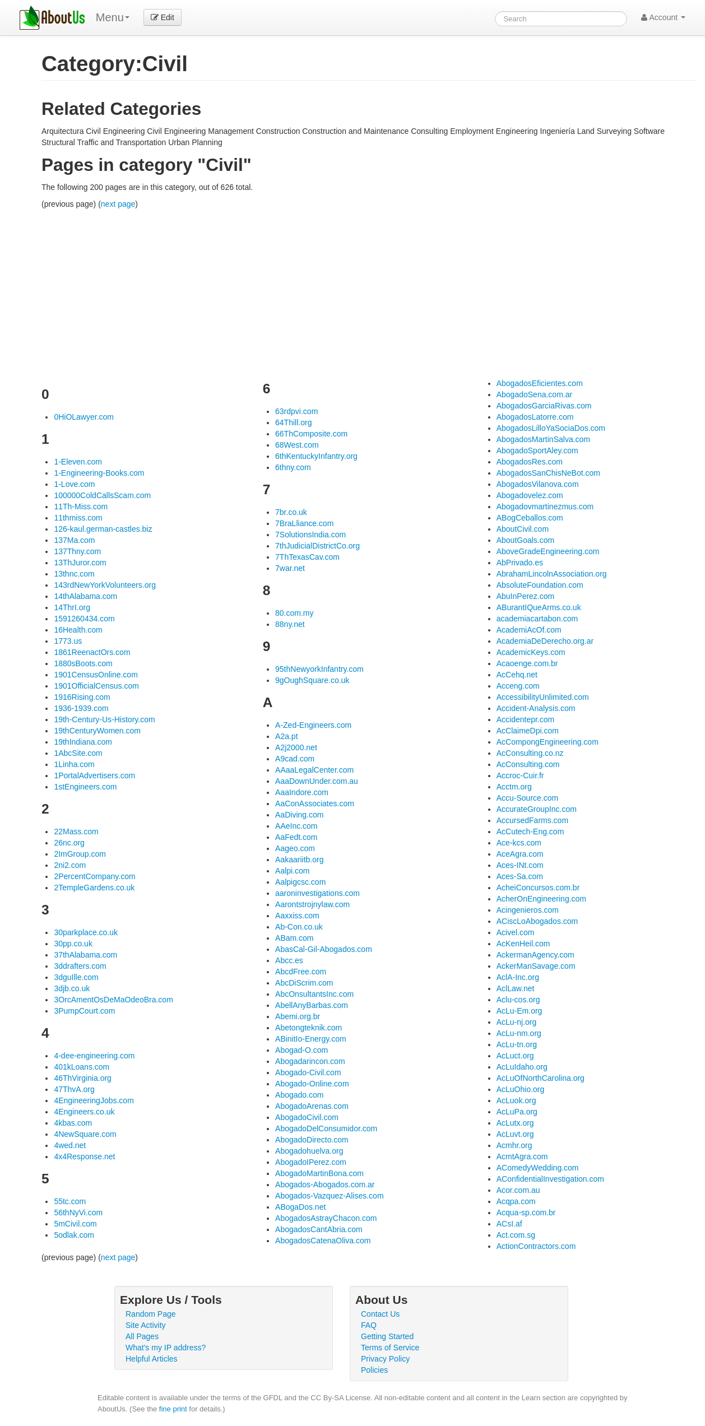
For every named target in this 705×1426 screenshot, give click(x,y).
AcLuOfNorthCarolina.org (541, 1078)
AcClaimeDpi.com (528, 730)
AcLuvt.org (515, 1134)
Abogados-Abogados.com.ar (324, 1184)
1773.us (68, 641)
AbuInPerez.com (526, 596)
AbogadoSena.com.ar (534, 394)
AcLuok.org (516, 1100)
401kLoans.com (81, 1066)
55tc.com (70, 1201)
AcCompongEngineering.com (548, 741)
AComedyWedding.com (538, 1167)
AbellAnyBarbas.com (311, 1005)
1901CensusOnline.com (95, 674)
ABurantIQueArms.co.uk (539, 607)
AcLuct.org (515, 1055)
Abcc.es (289, 960)
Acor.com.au (518, 1190)
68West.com (297, 444)
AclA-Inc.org (518, 977)
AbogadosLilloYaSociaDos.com (551, 428)
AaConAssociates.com (314, 803)
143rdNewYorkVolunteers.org (105, 584)
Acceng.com (518, 685)
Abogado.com (299, 1094)
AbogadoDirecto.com (312, 1139)
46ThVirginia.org (82, 1078)
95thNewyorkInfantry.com (319, 669)
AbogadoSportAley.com (537, 450)
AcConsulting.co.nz (530, 753)
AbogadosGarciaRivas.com (544, 405)
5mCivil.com (75, 1223)
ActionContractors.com (536, 1246)
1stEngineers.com (85, 786)
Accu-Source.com (527, 797)
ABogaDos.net (300, 1206)
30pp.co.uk (73, 943)
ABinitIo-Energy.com (310, 1038)
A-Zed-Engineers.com (313, 725)
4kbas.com (73, 1122)
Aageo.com (295, 848)
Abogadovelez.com (530, 495)
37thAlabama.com (85, 954)
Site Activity (146, 1325)
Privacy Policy (385, 1358)
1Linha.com (74, 764)
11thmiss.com (78, 517)
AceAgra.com (520, 853)
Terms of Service (390, 1347)
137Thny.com (77, 551)
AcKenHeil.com (523, 943)
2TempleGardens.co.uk (94, 887)
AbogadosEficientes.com (540, 383)
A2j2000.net (296, 747)
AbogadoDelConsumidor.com (326, 1128)
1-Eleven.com (78, 461)
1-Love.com (74, 484)
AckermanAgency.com (535, 954)
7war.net (290, 568)
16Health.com (78, 629)
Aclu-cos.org (518, 999)
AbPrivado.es (520, 562)
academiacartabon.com (537, 618)
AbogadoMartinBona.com (319, 1173)
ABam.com (294, 937)
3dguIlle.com (76, 977)
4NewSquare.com (85, 1134)
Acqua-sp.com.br (526, 1212)
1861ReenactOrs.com (92, 652)
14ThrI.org (72, 607)
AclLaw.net (516, 988)
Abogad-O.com (301, 1050)
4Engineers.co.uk (84, 1111)
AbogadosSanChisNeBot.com (548, 472)
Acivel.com (516, 932)
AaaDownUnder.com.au (316, 781)
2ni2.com (70, 865)
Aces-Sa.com (520, 876)
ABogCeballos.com (530, 517)
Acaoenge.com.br (527, 663)
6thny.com (293, 467)
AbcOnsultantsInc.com (314, 994)
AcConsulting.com (528, 764)
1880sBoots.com (83, 663)
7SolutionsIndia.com (310, 534)
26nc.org (69, 842)
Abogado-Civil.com (308, 1072)
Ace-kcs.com (519, 842)
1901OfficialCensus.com (96, 685)
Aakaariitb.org (299, 859)
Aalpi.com (292, 870)
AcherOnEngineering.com (541, 898)
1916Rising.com (82, 697)
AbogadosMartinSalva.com (543, 439)
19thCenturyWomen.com (97, 730)
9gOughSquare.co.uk (312, 680)
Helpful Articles (152, 1358)
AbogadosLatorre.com (535, 416)
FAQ (369, 1325)
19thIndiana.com (83, 741)
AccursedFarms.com (532, 820)
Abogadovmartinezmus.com (545, 506)
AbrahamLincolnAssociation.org (552, 573)
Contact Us (380, 1313)
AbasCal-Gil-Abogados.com (323, 949)
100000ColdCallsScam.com (102, 495)
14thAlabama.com (85, 596)
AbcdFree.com (300, 971)
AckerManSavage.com (536, 965)
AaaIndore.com (301, 792)
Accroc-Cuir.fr (520, 775)
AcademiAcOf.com (529, 629)
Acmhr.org (514, 1145)
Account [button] (663, 17)
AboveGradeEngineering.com (548, 551)
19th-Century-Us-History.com (104, 719)
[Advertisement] (369, 293)
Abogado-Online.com (312, 1083)
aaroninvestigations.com (317, 893)
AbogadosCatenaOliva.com (322, 1240)
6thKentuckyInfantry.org (316, 456)
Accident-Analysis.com (536, 708)
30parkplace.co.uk (86, 932)
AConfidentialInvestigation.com (550, 1178)
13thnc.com (74, 573)
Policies (374, 1369)
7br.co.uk (291, 512)
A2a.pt (286, 736)
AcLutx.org (515, 1122)
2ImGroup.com (80, 853)
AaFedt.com (296, 837)
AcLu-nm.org (519, 1033)
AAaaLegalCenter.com (314, 769)
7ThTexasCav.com (307, 556)
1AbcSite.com (78, 753)
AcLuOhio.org (521, 1089)
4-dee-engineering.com (94, 1055)
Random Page (151, 1313)
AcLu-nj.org (517, 1022)
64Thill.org (293, 422)
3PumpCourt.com (84, 1010)
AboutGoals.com (526, 540)
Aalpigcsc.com (300, 881)
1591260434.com (84, 618)
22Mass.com (76, 831)
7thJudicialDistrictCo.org (317, 545)
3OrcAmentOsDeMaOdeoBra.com (113, 999)
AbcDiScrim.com (304, 982)
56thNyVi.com (78, 1212)
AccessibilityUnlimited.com (543, 697)
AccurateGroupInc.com (537, 809)
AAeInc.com (296, 825)
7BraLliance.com (304, 523)
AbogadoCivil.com (306, 1117)
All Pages (142, 1336)
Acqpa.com (516, 1201)
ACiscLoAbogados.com (537, 921)
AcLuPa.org (517, 1111)
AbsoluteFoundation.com (540, 584)
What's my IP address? (166, 1347)
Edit (162, 17)
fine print (173, 1409)
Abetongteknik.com (308, 1027)
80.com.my (294, 613)
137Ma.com (74, 540)
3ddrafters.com (80, 965)
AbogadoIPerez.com (310, 1162)
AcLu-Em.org (519, 1010)
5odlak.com (74, 1234)
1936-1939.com (81, 708)
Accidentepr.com (526, 719)
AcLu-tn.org (517, 1044)
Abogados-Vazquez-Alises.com (329, 1195)
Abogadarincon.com (310, 1061)
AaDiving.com (299, 814)
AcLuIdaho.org (522, 1066)
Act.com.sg (516, 1234)
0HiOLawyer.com (84, 416)
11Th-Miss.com (81, 506)
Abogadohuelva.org (309, 1150)
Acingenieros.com (528, 909)
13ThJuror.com (80, 562)
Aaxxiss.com (297, 915)
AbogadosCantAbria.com (319, 1229)
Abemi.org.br (297, 1016)
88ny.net (290, 624)
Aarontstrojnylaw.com (312, 904)
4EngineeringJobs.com (93, 1100)
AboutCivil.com (523, 528)
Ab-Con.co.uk (299, 926)
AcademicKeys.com (531, 652)
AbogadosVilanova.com (538, 484)
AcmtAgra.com (522, 1156)
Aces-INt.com (520, 865)
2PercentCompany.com (94, 876)
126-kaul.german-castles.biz (103, 528)
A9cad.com (294, 758)
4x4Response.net (84, 1156)
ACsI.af (509, 1223)
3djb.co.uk (72, 988)
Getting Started (387, 1336)
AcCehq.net (517, 674)
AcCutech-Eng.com (530, 831)
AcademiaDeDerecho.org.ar (545, 641)
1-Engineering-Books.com (99, 472)
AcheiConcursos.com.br (538, 887)
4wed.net (70, 1145)
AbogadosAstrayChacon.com (326, 1218)
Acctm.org (514, 786)
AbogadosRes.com (530, 461)
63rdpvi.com (296, 411)
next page (118, 203)
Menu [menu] (112, 17)
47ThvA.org (74, 1089)
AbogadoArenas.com (312, 1106)
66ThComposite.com (311, 433)
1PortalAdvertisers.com (94, 775)
